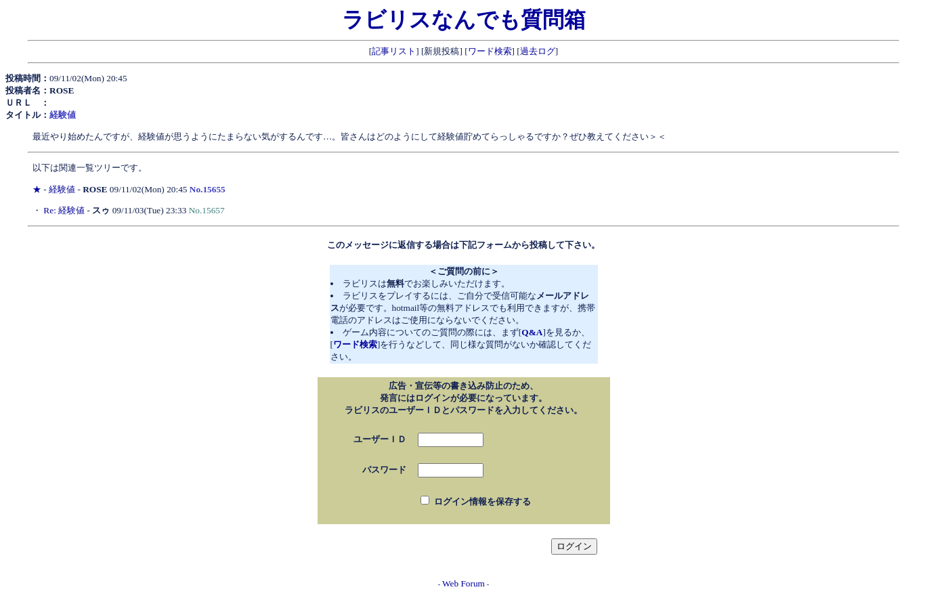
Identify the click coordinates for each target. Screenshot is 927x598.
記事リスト (394, 51)
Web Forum (463, 583)
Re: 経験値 (64, 210)
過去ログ (537, 51)
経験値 (62, 189)
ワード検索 (490, 51)
